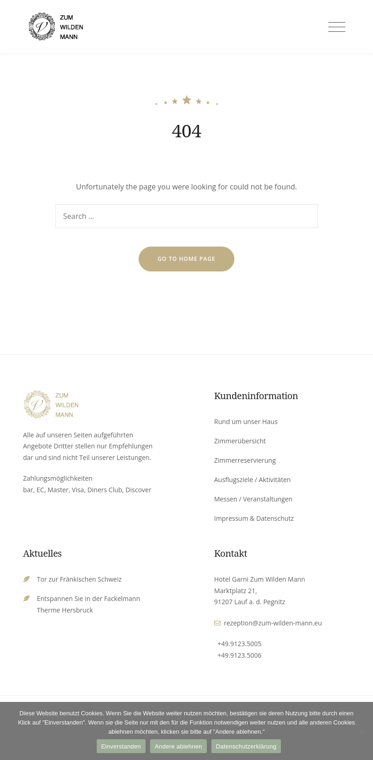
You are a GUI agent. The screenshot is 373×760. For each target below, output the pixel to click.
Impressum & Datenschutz (254, 518)
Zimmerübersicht (240, 440)
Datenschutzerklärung (246, 746)
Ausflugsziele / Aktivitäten (252, 479)
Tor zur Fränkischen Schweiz (79, 579)
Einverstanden (121, 746)
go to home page (186, 259)
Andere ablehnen (178, 746)
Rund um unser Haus (246, 421)
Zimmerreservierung (245, 460)
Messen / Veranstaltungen (253, 499)
